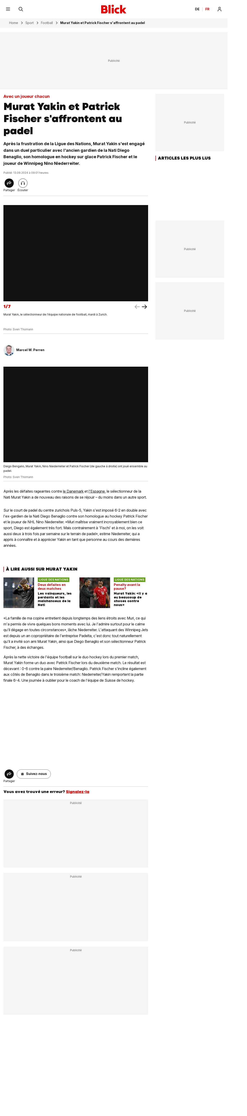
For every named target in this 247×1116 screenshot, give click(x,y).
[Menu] (8, 9)
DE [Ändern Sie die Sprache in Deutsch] (197, 9)
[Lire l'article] (22, 183)
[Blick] (113, 9)
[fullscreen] (75, 253)
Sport (29, 23)
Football (47, 23)
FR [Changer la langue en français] (207, 9)
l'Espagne (97, 491)
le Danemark (73, 491)
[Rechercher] (20, 9)
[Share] (9, 183)
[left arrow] (144, 306)
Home (13, 23)
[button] (34, 774)
